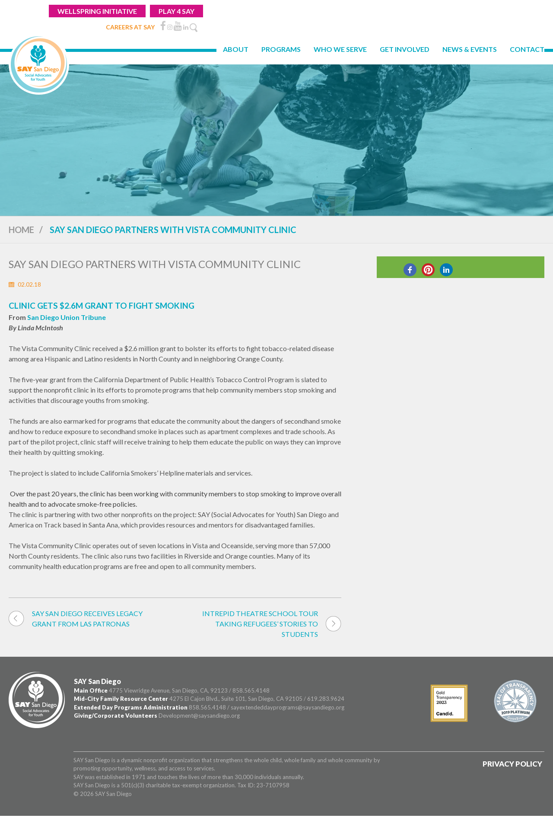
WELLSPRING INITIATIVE (97, 11)
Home (21, 229)
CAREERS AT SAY (130, 27)
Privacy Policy (512, 763)
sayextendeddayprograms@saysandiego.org (287, 707)
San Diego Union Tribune (66, 317)
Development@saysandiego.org (199, 715)
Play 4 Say (176, 11)
